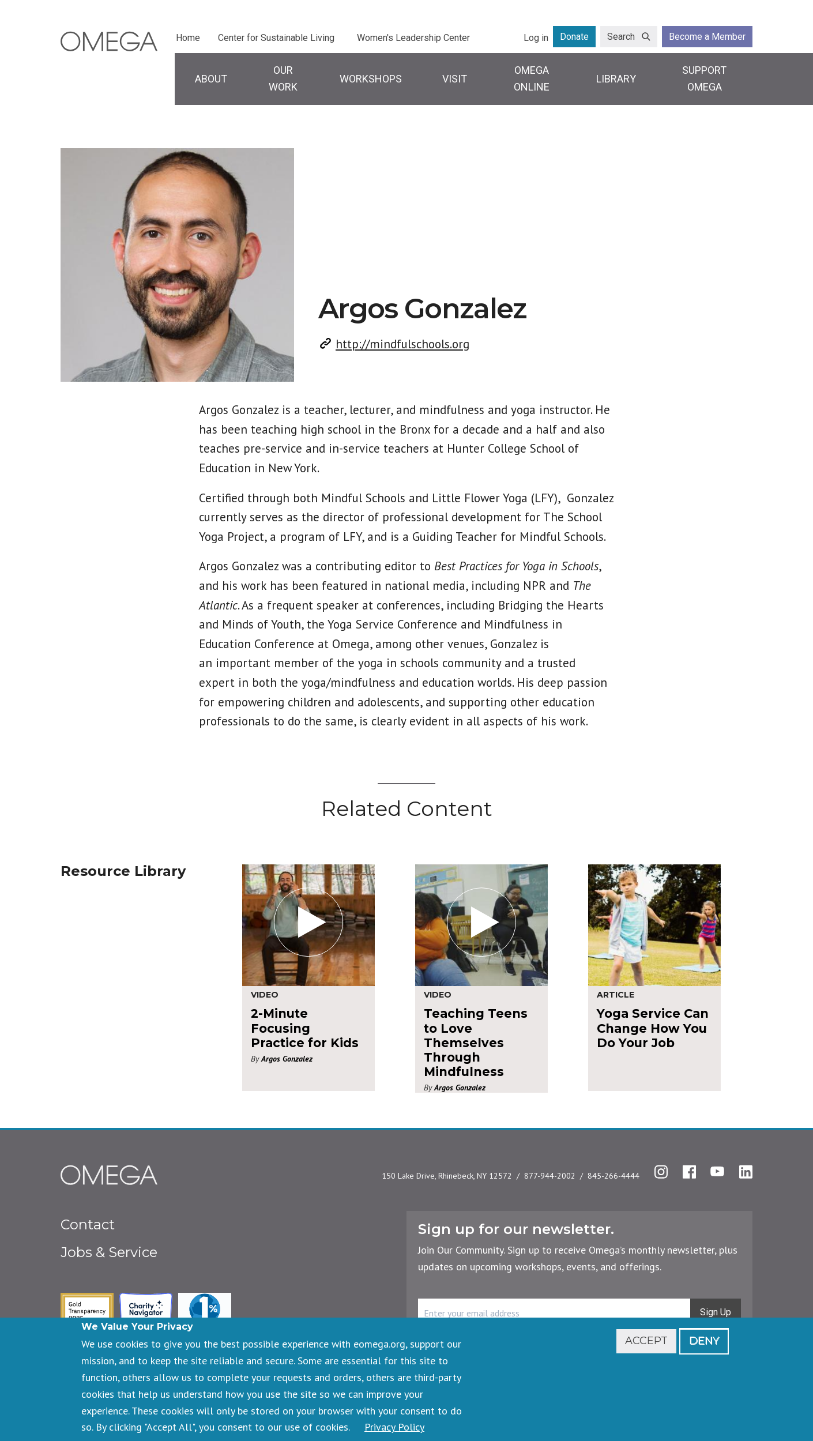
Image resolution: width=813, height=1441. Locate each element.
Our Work (283, 78)
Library (616, 79)
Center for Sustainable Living (276, 37)
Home (188, 37)
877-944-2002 (549, 1176)
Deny (704, 1340)
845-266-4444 (613, 1176)
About (211, 79)
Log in (536, 37)
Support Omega (704, 78)
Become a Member (707, 36)
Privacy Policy (394, 1427)
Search (621, 36)
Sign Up (715, 1312)
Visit (454, 79)
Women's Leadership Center (413, 37)
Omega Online (531, 78)
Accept (646, 1340)
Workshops (371, 79)
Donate (574, 36)
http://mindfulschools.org (402, 344)
